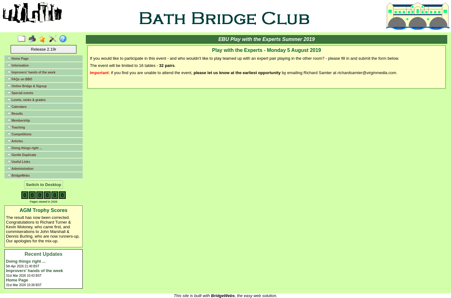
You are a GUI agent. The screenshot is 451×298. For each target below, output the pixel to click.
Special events (20, 93)
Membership (19, 120)
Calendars (17, 107)
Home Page (18, 58)
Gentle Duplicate (22, 155)
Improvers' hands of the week (31, 72)
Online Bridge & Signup (27, 86)
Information (18, 65)
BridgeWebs (19, 175)
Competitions (20, 134)
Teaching (16, 127)
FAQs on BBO (20, 79)
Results (15, 113)
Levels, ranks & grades (27, 100)
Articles (15, 141)
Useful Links (19, 162)
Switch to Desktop (43, 184)
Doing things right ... (25, 148)
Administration (21, 168)
